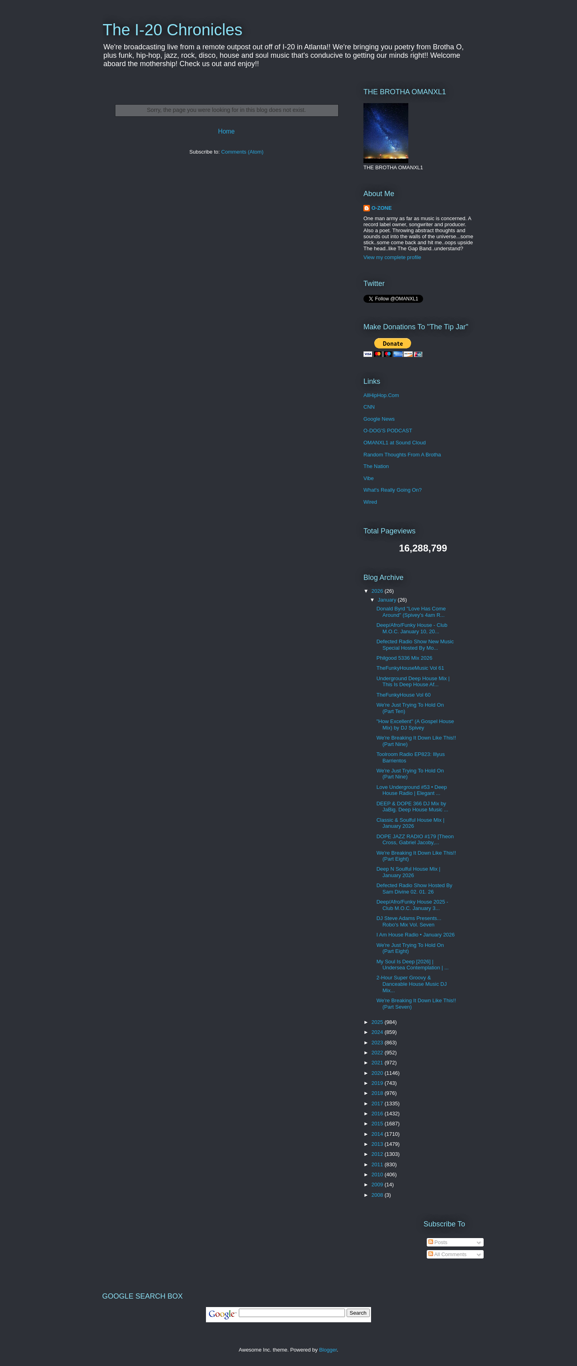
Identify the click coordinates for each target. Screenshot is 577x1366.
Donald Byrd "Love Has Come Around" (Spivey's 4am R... (411, 612)
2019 (378, 1083)
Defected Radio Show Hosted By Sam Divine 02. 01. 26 (414, 888)
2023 (378, 1043)
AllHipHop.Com (381, 395)
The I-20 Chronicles (172, 30)
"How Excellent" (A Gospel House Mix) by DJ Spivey (415, 724)
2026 (378, 591)
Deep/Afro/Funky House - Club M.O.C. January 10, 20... (411, 628)
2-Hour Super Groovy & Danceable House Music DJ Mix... (411, 984)
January (388, 600)
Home (226, 131)
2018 (378, 1093)
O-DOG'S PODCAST (387, 431)
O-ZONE (381, 208)
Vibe (368, 478)
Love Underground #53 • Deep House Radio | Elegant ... (411, 790)
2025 (378, 1022)
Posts (438, 1242)
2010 (378, 1174)
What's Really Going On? (392, 490)
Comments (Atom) (242, 152)
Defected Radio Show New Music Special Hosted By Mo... (415, 644)
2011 (378, 1164)
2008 (378, 1195)
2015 (378, 1124)
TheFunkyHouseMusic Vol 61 (410, 668)
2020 (378, 1073)
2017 (378, 1104)
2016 (378, 1114)
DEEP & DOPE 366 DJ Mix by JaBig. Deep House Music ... (412, 807)
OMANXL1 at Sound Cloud (394, 443)
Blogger (328, 1350)
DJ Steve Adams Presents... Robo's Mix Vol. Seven (408, 921)
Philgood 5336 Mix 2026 (404, 658)
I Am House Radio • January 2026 (415, 935)
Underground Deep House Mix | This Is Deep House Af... (413, 681)
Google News (379, 419)
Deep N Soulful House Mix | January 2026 (408, 872)
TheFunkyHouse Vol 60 (403, 695)
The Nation (376, 466)
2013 (378, 1144)
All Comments (447, 1254)
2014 (378, 1134)
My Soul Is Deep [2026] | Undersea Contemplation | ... (412, 965)
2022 (378, 1053)
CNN (369, 407)
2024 (378, 1032)
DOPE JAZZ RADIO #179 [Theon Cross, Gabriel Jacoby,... (415, 839)
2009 (378, 1185)
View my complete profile (392, 257)
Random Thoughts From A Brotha (402, 455)
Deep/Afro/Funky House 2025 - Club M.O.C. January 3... (412, 905)
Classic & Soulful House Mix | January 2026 (410, 823)
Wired (370, 502)
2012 (378, 1154)
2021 (378, 1063)
